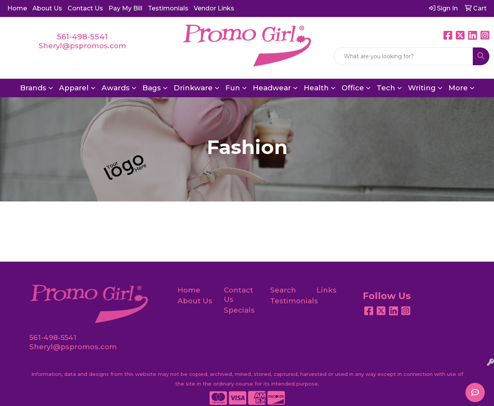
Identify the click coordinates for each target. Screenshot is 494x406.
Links (326, 290)
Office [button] (353, 87)
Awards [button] (116, 87)
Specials (239, 310)
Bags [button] (151, 87)
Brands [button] (33, 87)
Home (17, 8)
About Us (47, 8)
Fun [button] (232, 87)
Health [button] (316, 87)
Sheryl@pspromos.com (82, 45)
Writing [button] (422, 87)
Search (283, 290)
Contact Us (85, 8)
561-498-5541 (82, 36)
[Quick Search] (403, 56)
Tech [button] (386, 87)
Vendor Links (214, 8)
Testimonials (168, 8)
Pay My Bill (125, 8)
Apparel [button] (74, 87)
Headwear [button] (272, 87)
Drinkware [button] (193, 87)
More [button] (458, 87)
